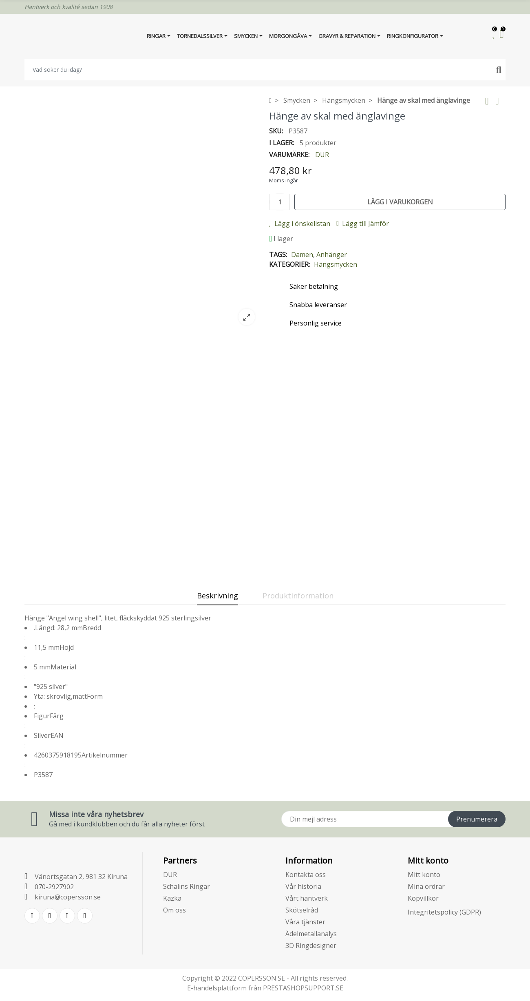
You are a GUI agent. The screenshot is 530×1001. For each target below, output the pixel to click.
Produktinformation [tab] (298, 595)
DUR (322, 154)
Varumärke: (289, 154)
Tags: (278, 254)
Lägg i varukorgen (400, 201)
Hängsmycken (335, 264)
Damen (302, 254)
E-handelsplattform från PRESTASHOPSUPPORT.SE (265, 987)
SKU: (276, 130)
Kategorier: (289, 264)
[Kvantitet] (279, 202)
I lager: (281, 142)
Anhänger (331, 254)
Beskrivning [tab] (217, 595)
